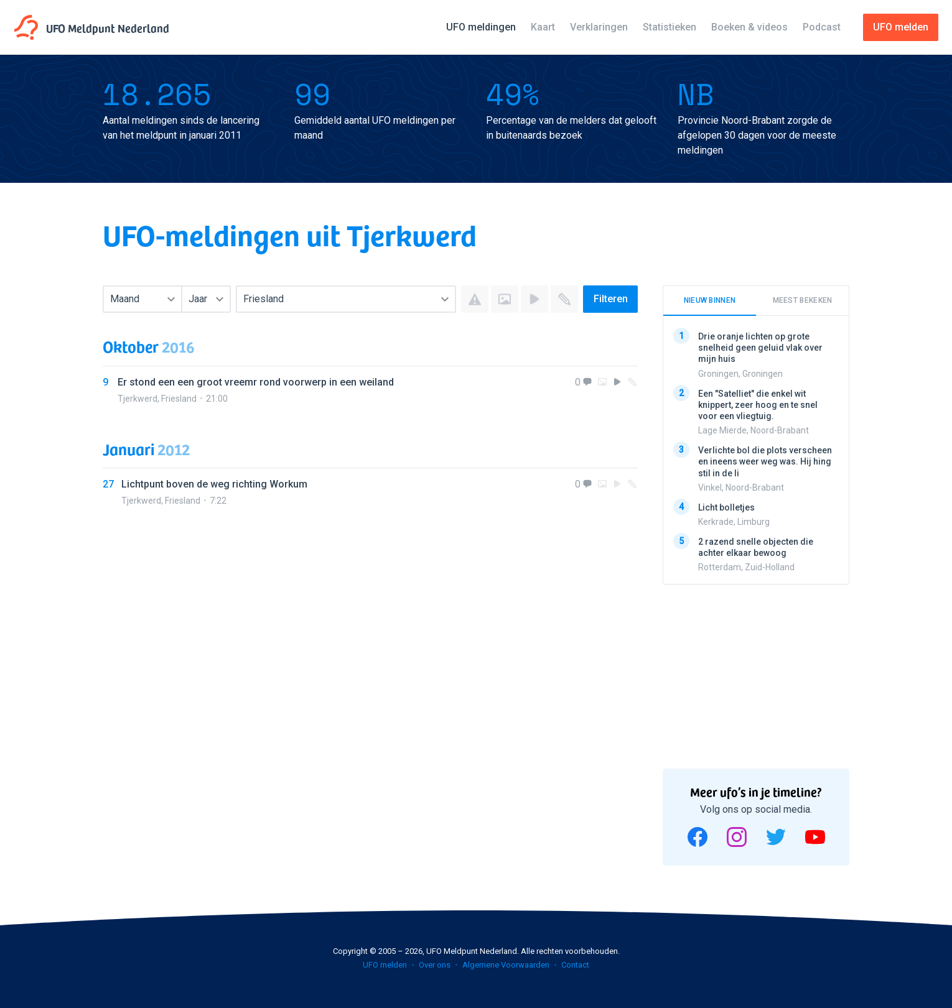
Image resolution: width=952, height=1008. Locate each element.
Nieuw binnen (710, 300)
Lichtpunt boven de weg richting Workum (214, 484)
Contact (575, 964)
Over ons (434, 964)
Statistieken (669, 27)
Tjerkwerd (137, 399)
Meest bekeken (803, 300)
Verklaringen (599, 27)
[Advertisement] (756, 672)
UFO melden (385, 964)
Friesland (179, 399)
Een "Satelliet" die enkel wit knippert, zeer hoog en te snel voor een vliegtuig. (758, 404)
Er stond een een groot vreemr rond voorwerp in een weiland (256, 382)
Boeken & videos (749, 27)
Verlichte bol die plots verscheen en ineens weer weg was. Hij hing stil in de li (765, 461)
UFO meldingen (481, 27)
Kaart (543, 27)
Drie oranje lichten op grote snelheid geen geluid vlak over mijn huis (760, 347)
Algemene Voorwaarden (505, 964)
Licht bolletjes (726, 507)
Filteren (611, 299)
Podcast (822, 27)
